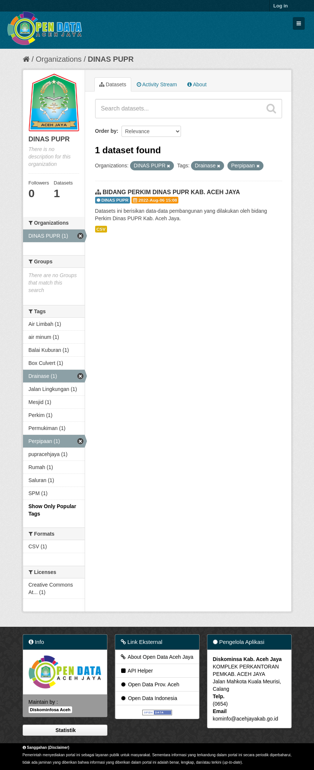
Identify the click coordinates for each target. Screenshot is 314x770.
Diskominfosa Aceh (50, 709)
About (197, 84)
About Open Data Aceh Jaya (157, 657)
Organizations (58, 59)
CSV (101, 229)
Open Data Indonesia (148, 698)
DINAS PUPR (110, 59)
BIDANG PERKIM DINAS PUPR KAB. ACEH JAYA (171, 192)
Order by (106, 131)
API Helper (136, 671)
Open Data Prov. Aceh (149, 684)
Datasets (112, 84)
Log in (280, 6)
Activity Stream (157, 84)
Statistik (64, 730)
